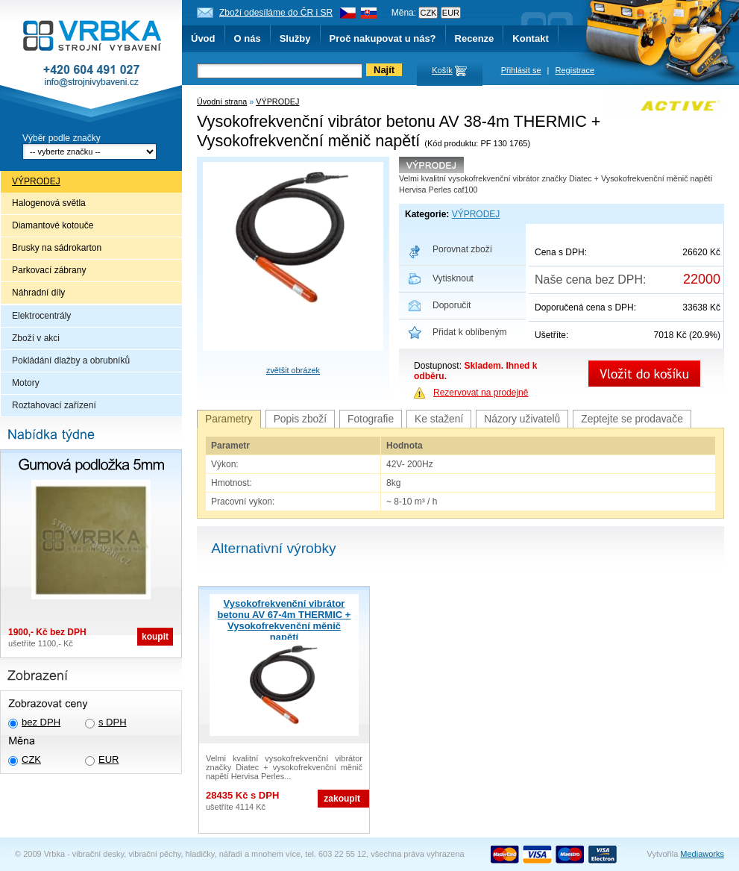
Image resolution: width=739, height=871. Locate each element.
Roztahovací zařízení (54, 405)
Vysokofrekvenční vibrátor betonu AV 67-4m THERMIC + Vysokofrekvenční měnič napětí (284, 620)
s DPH (112, 722)
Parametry (229, 419)
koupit (155, 636)
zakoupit (342, 798)
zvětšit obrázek (293, 370)
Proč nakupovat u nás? (383, 38)
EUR (108, 759)
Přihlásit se (521, 70)
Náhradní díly (38, 292)
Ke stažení (439, 419)
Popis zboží (300, 419)
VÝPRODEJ (36, 181)
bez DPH (41, 722)
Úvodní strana (222, 101)
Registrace (575, 70)
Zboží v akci (36, 338)
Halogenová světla (49, 203)
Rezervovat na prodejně (480, 392)
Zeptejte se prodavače (632, 419)
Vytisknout (453, 278)
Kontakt (530, 38)
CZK (31, 759)
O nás (247, 38)
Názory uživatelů (522, 419)
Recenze (474, 38)
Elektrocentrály (41, 315)
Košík (442, 70)
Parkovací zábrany (49, 270)
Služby (295, 38)
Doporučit (452, 305)
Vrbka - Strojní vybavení (91, 62)
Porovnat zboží (462, 249)
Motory (26, 383)
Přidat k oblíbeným (469, 332)
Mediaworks (702, 853)
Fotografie (371, 419)
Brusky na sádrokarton (56, 248)
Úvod (203, 38)
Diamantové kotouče (52, 225)
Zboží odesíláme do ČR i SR (276, 12)
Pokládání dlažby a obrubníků (71, 360)
